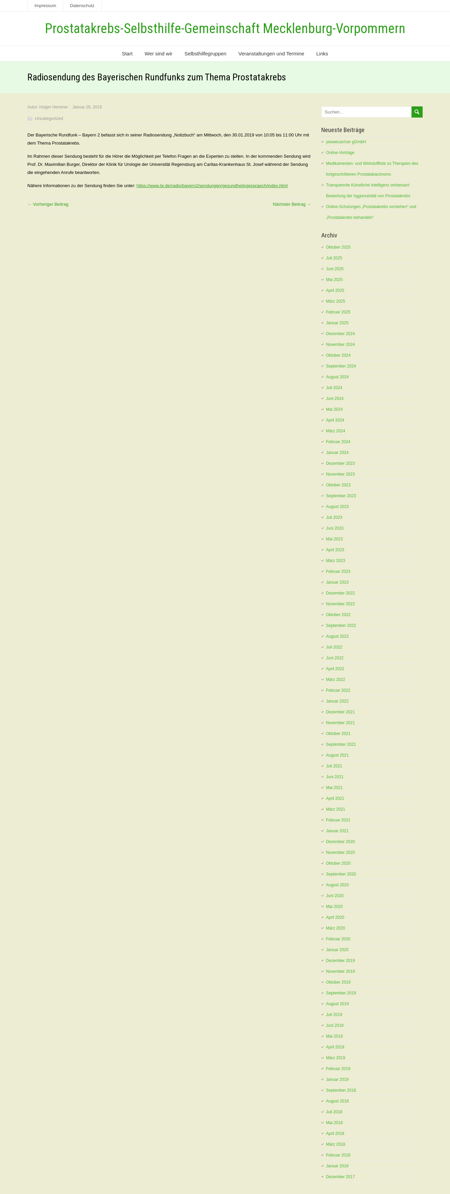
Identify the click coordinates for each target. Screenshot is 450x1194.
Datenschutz (82, 5)
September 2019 (341, 993)
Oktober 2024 (338, 355)
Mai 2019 (334, 1036)
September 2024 (341, 366)
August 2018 (337, 1101)
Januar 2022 (337, 701)
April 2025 (335, 290)
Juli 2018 (334, 1112)
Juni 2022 (335, 658)
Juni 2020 (335, 895)
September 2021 (341, 744)
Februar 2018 (338, 1155)
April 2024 (335, 420)
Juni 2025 (335, 268)
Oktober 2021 (338, 733)
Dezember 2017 (340, 1176)
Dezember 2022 (340, 593)
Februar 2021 (338, 820)
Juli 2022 (334, 647)
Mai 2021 (334, 787)
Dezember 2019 (340, 960)
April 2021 (335, 798)
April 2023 (335, 550)
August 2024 (337, 377)
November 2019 (340, 971)
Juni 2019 (335, 1025)
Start (127, 53)
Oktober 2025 (338, 247)
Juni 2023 (335, 528)
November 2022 (340, 604)
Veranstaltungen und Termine (271, 53)
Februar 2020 (338, 939)
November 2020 (340, 852)
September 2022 (341, 625)
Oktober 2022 (338, 614)
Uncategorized (49, 118)
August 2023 (337, 506)
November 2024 (340, 344)
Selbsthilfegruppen (205, 53)
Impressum (45, 5)
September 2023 (341, 495)
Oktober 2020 (338, 863)
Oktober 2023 (338, 485)
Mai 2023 (334, 539)
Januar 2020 (337, 949)
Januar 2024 (337, 452)
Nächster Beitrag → (292, 204)
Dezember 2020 (340, 841)
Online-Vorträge (340, 152)
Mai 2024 (334, 409)
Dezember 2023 (340, 463)
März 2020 (335, 928)
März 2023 (335, 560)
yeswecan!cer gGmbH (346, 141)
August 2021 (337, 755)
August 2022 (337, 636)
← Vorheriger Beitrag (47, 204)
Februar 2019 (338, 1068)
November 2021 (340, 722)
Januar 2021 (337, 831)
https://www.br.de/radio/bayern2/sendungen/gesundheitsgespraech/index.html (212, 185)
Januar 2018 (337, 1166)
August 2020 (337, 885)
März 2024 (335, 431)
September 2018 (341, 1090)
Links (322, 53)
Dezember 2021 (340, 712)
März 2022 (335, 679)
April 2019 (335, 1047)
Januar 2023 (337, 582)
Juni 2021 (335, 776)
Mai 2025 (334, 279)
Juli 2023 (334, 517)
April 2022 (335, 668)
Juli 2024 (334, 387)
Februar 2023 (338, 571)
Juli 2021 (334, 766)
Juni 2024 (335, 398)
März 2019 (335, 1058)
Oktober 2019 (338, 982)
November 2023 (340, 474)
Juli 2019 (334, 1014)
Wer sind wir (158, 53)
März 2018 (335, 1144)
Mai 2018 (334, 1122)
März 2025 (335, 301)
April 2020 (335, 917)
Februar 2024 (338, 441)
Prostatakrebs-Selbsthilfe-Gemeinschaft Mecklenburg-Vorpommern (225, 28)
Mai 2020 (334, 906)
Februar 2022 (338, 690)
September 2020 (341, 874)
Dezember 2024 (340, 333)
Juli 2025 (334, 258)
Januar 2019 (337, 1079)
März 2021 (335, 809)
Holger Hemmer (53, 107)
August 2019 (337, 1003)
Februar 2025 (338, 312)
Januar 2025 (337, 323)
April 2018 (335, 1133)
